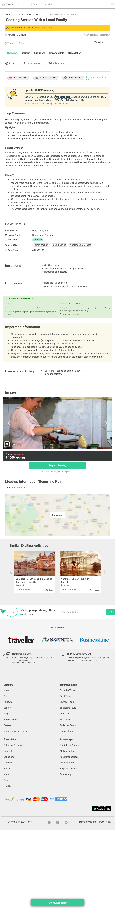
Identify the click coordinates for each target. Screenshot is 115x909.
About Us (8, 769)
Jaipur (7, 847)
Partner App (65, 853)
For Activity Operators (70, 824)
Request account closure (16, 810)
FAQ (6, 792)
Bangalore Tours (68, 786)
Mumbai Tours (67, 780)
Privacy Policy (104, 900)
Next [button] (94, 502)
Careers (7, 804)
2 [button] (47, 719)
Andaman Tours (68, 804)
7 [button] (68, 719)
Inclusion (25, 103)
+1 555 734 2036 (29, 741)
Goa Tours (65, 792)
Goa (6, 859)
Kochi (6, 853)
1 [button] (42, 719)
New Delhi (9, 829)
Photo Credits (10, 798)
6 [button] (64, 719)
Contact (7, 786)
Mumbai (8, 841)
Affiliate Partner (67, 829)
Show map (57, 593)
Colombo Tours (67, 769)
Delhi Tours (65, 775)
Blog (6, 775)
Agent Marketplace (69, 835)
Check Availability (57, 902)
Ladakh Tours (66, 810)
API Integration (67, 841)
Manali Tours (66, 798)
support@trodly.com (20, 739)
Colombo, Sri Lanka (13, 824)
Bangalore (9, 835)
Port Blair (8, 864)
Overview (12, 103)
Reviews (8, 780)
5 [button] (59, 719)
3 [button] (51, 719)
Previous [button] (20, 502)
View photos (99, 92)
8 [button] (72, 719)
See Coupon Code (44, 27)
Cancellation (74, 103)
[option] (57, 502)
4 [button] (55, 719)
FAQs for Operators (69, 847)
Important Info (56, 103)
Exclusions (39, 103)
